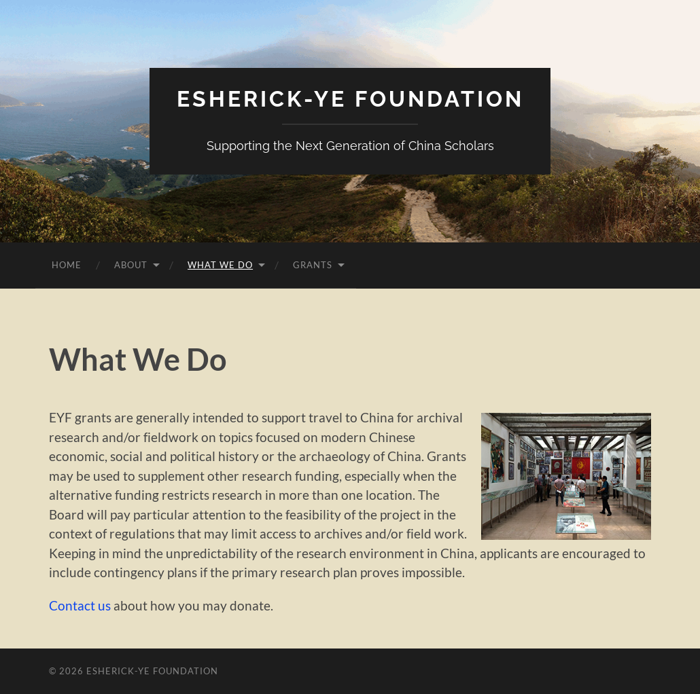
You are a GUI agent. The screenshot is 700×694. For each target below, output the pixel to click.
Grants (312, 264)
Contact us (80, 605)
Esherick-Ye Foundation (350, 98)
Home (67, 264)
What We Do (220, 264)
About (130, 264)
